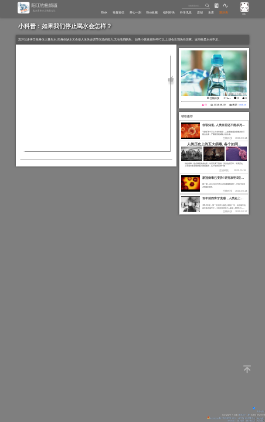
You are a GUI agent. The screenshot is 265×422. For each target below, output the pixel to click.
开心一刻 (122, 12)
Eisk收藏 (141, 12)
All (248, 415)
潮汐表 (223, 12)
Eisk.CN (242, 415)
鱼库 (208, 12)
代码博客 (259, 421)
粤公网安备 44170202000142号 (215, 418)
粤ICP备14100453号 (243, 418)
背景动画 (257, 411)
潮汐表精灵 (247, 421)
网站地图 (259, 418)
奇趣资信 (103, 12)
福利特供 (161, 12)
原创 (195, 12)
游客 (243, 14)
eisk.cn (242, 104)
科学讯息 (180, 12)
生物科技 (214, 98)
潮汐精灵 (234, 421)
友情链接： (222, 421)
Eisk (87, 12)
